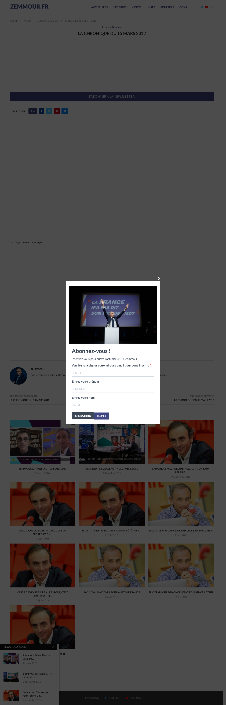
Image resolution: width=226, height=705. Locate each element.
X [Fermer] (159, 278)
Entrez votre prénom (85, 381)
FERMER (101, 415)
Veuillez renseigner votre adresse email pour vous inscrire (111, 365)
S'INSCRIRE (83, 415)
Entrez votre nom (83, 397)
